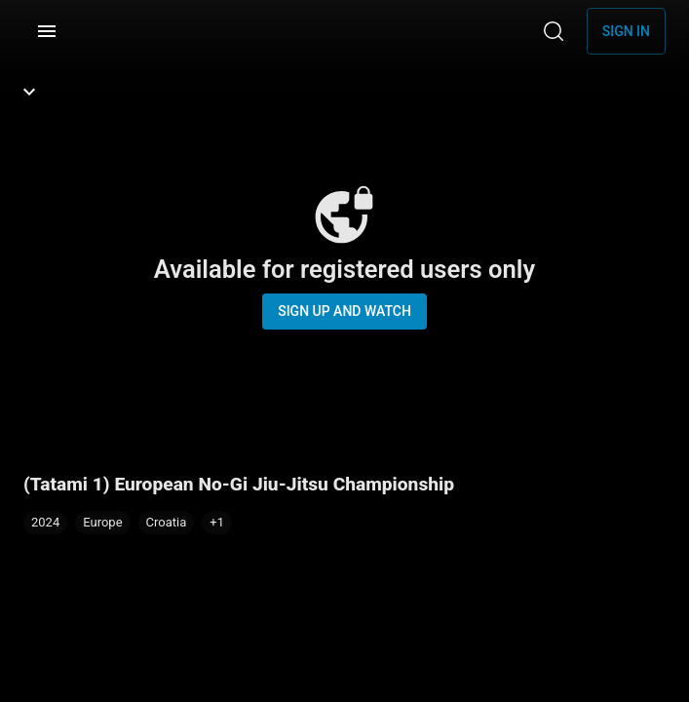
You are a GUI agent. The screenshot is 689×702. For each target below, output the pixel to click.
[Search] (553, 31)
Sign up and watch (344, 311)
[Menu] (46, 31)
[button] (217, 522)
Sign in (626, 31)
